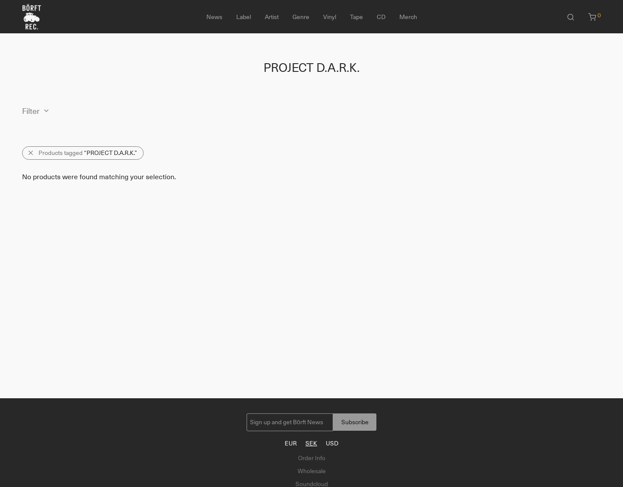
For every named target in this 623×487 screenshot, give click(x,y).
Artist (272, 16)
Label (243, 16)
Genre (300, 16)
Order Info (311, 458)
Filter (31, 111)
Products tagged (88, 152)
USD (332, 443)
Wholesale (312, 471)
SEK (311, 443)
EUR (291, 443)
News (214, 16)
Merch (408, 16)
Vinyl (329, 16)
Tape (356, 16)
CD (381, 16)
